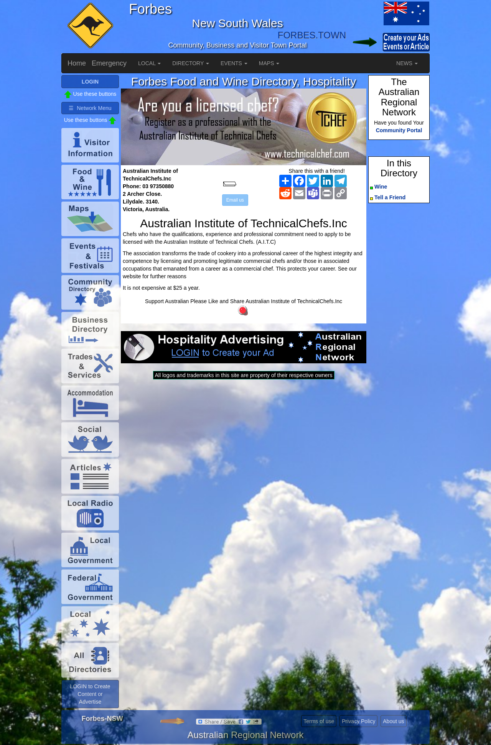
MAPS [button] (269, 63)
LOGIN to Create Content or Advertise (90, 694)
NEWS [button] (407, 63)
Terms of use (318, 721)
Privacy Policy (358, 721)
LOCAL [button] (149, 63)
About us (393, 721)
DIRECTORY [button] (190, 63)
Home (77, 63)
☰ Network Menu (90, 108)
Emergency (109, 63)
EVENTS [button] (234, 63)
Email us (235, 200)
